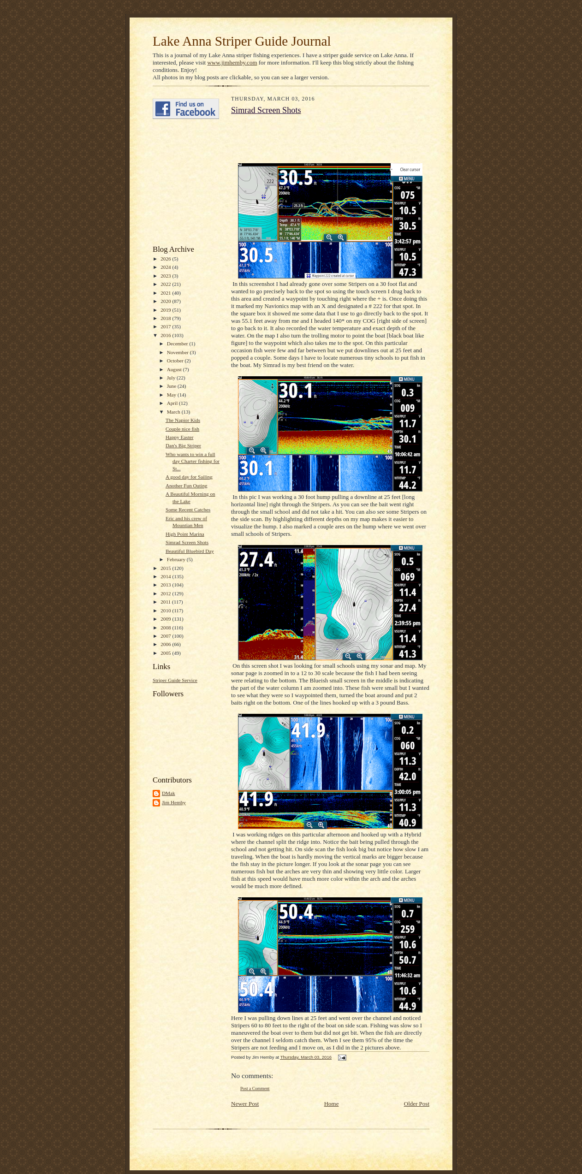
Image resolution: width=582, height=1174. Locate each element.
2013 (166, 584)
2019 (166, 310)
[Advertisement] (180, 182)
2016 (166, 335)
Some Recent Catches (188, 509)
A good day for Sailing (189, 477)
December (178, 343)
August (175, 369)
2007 (166, 636)
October (176, 360)
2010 (166, 610)
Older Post (416, 1103)
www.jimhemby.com (232, 62)
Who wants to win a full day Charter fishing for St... (193, 461)
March (174, 412)
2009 (166, 619)
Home (331, 1103)
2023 (166, 276)
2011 (166, 602)
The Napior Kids (183, 420)
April (173, 403)
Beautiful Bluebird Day (190, 551)
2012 (166, 593)
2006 (166, 644)
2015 (166, 568)
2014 (166, 576)
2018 (166, 318)
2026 (166, 258)
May (172, 394)
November (178, 352)
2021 (166, 293)
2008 (166, 627)
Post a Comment (255, 1088)
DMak (168, 793)
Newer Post (245, 1103)
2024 (166, 267)
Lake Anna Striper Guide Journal (242, 41)
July (172, 377)
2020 (166, 301)
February (177, 559)
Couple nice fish (182, 429)
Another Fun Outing (187, 485)
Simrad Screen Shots (187, 542)
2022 (166, 284)
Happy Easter (180, 437)
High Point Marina (185, 534)
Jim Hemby (174, 802)
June (172, 386)
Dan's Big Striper (183, 445)
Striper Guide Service (175, 680)
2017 (166, 326)
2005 (166, 653)
